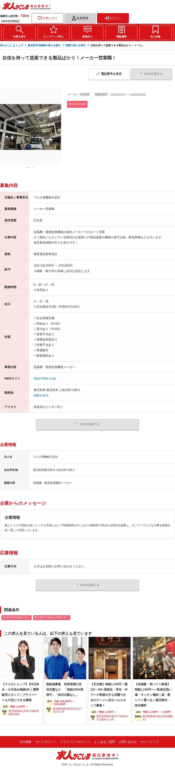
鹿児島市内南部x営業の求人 (51, 617)
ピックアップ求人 (53, 36)
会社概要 (25, 741)
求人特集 (155, 36)
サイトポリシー (45, 741)
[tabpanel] (30, 127)
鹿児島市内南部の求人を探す (44, 45)
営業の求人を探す (75, 45)
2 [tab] (33, 169)
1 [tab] (28, 169)
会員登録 (80, 18)
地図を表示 (41, 395)
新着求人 (87, 36)
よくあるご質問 (104, 741)
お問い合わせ (128, 741)
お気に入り (48, 18)
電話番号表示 (109, 74)
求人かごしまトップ (11, 45)
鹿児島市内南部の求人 (16, 617)
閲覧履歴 (121, 36)
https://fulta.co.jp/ (45, 378)
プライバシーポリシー (75, 741)
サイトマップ (150, 741)
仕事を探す (19, 36)
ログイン (112, 18)
